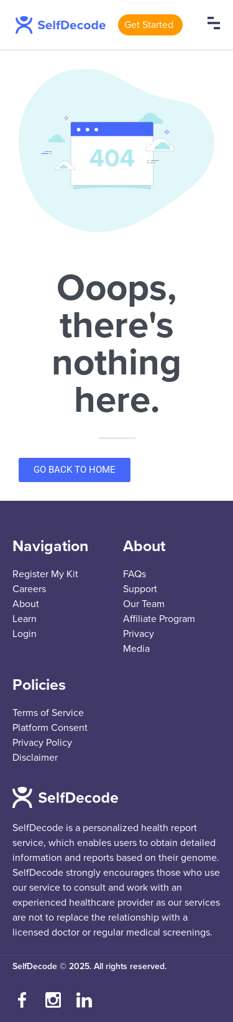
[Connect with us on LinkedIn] (83, 1000)
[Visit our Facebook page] (21, 1000)
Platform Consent (50, 728)
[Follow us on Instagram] (52, 1000)
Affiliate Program (159, 619)
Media (136, 649)
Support (140, 589)
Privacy (138, 634)
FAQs (134, 574)
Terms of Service (48, 713)
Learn (24, 619)
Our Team (144, 604)
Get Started (148, 25)
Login (24, 634)
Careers (29, 589)
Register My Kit (45, 574)
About (25, 604)
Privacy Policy (42, 742)
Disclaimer (35, 757)
